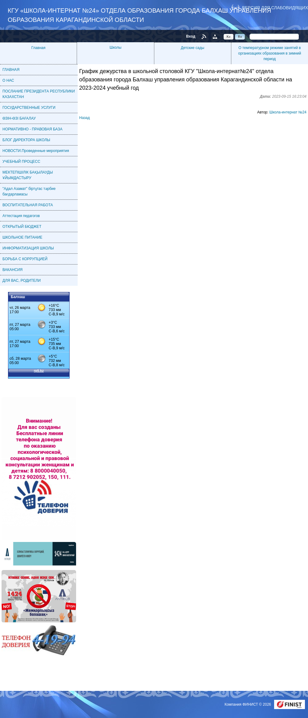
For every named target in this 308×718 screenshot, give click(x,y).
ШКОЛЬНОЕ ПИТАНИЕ (22, 237)
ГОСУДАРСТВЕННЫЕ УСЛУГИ (28, 107)
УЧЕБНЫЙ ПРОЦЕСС (21, 161)
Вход (190, 36)
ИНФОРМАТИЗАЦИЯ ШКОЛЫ (28, 248)
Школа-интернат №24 (287, 112)
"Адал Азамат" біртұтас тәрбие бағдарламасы (28, 191)
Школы (115, 47)
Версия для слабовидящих (275, 7)
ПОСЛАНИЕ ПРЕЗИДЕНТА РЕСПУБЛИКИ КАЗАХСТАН (38, 94)
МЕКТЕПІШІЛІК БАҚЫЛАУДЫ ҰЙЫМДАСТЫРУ (27, 175)
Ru (240, 36)
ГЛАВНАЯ (10, 70)
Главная (38, 48)
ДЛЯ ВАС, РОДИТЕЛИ (21, 280)
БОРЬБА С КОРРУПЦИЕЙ (24, 259)
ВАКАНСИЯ (12, 270)
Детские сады (192, 48)
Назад (84, 118)
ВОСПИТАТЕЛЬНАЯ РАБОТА (27, 205)
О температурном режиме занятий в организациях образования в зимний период (269, 53)
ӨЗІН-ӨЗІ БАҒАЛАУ (19, 118)
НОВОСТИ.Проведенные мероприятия (35, 151)
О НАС (8, 80)
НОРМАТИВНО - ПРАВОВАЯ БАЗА (32, 129)
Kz (229, 36)
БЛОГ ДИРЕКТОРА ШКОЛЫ (26, 140)
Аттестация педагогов (21, 216)
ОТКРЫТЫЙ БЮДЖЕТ (21, 226)
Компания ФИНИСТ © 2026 (248, 704)
